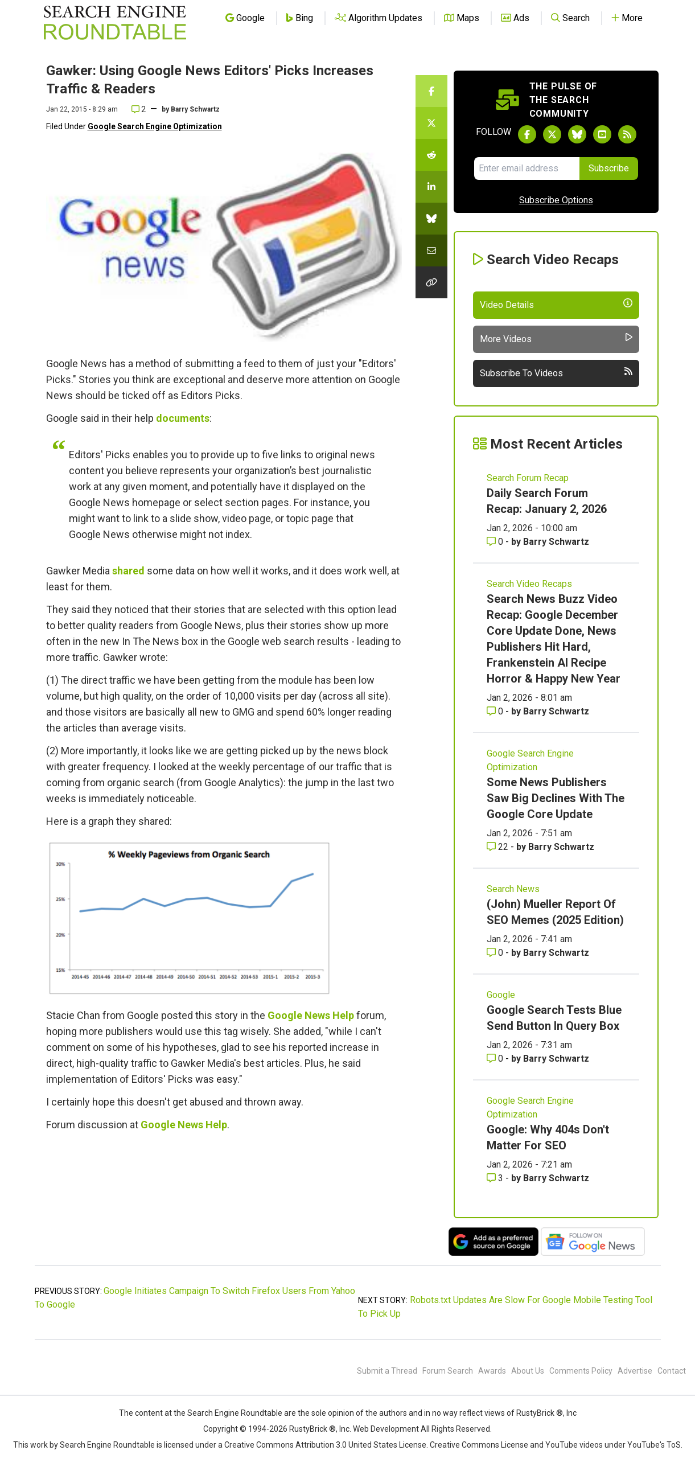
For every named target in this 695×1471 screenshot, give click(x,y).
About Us (527, 1370)
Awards (492, 1370)
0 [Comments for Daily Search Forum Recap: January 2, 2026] (496, 541)
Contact (671, 1370)
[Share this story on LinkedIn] (431, 187)
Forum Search (447, 1370)
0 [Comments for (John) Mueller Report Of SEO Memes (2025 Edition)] (496, 952)
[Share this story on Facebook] (431, 91)
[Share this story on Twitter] (431, 123)
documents (182, 418)
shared (128, 571)
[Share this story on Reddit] (431, 155)
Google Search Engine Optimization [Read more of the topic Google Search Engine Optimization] (530, 760)
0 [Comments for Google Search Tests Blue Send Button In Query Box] (496, 1058)
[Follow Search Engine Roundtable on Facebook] (527, 134)
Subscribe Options (556, 200)
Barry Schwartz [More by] (195, 109)
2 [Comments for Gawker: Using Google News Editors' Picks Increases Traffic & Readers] (138, 109)
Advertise (635, 1370)
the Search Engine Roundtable (229, 1412)
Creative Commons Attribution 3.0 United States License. (326, 1444)
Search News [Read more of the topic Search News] (513, 889)
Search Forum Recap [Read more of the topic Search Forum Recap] (528, 477)
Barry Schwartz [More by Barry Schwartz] (556, 541)
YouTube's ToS (654, 1444)
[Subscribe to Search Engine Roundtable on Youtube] (602, 134)
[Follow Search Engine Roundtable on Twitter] (552, 134)
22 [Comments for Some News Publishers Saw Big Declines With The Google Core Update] (499, 846)
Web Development (386, 1428)
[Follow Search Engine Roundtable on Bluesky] (577, 134)
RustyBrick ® (312, 1428)
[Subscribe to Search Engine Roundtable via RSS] (627, 134)
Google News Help (311, 1015)
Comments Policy (580, 1370)
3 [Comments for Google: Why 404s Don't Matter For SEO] (496, 1178)
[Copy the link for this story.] (431, 282)
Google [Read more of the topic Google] (501, 994)
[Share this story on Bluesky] (431, 219)
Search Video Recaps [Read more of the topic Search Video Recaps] (529, 583)
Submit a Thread (387, 1370)
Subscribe (609, 168)
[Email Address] (526, 168)
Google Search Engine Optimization (155, 126)
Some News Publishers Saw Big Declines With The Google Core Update (555, 798)
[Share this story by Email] (431, 250)
